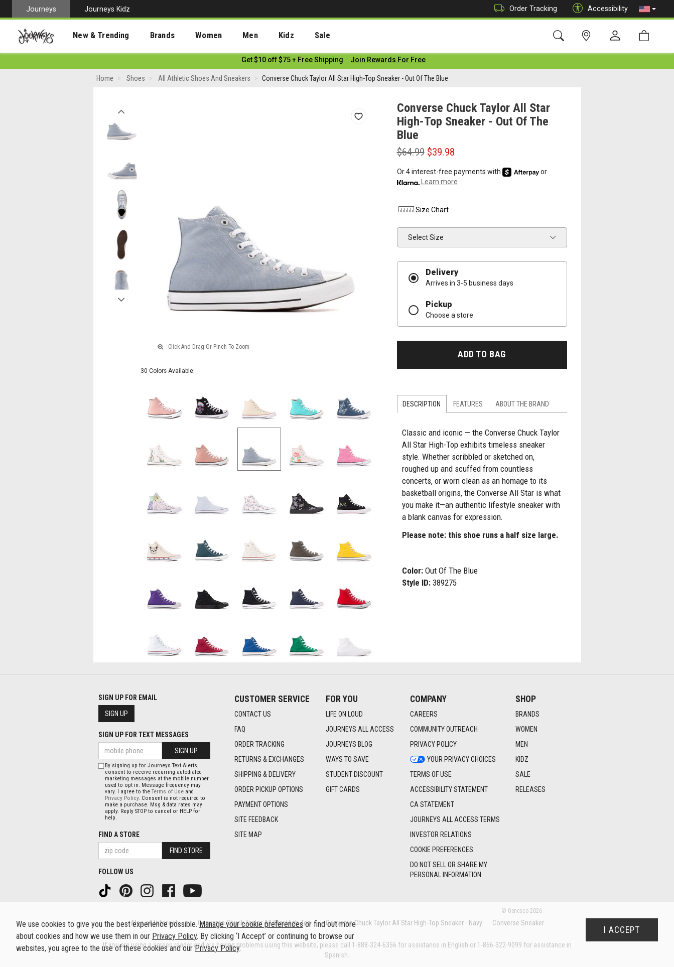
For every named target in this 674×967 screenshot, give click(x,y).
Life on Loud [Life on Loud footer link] (344, 714)
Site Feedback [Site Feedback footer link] (256, 819)
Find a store (119, 835)
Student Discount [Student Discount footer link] (354, 774)
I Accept (622, 930)
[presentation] (93, 35)
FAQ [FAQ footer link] (239, 729)
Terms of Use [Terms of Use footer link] (431, 774)
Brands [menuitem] (148, 35)
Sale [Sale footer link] (522, 774)
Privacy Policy (122, 798)
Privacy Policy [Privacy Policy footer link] (433, 744)
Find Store (186, 851)
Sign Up (116, 714)
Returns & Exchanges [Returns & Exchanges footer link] (269, 759)
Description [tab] (421, 404)
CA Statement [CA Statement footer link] (432, 804)
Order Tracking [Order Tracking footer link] (259, 744)
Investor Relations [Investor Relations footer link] (441, 835)
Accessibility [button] (598, 9)
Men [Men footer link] (521, 744)
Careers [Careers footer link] (424, 714)
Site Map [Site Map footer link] (248, 835)
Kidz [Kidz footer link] (521, 759)
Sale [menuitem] (290, 35)
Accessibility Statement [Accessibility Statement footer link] (449, 789)
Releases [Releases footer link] (530, 789)
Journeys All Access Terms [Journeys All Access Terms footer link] (455, 819)
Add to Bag (481, 355)
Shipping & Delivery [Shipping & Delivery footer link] (265, 774)
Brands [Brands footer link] (527, 714)
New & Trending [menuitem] (92, 35)
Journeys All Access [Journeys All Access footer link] (360, 729)
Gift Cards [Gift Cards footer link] (343, 789)
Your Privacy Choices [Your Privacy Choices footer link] (453, 759)
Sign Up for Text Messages (143, 735)
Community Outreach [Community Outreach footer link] (444, 729)
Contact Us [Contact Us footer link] (252, 714)
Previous (121, 109)
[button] (647, 9)
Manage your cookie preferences (251, 924)
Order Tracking (523, 9)
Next (121, 297)
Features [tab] (468, 404)
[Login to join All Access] (292, 60)
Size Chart (423, 210)
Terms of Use (168, 791)
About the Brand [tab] (522, 404)
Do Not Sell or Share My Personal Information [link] (448, 870)
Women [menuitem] (189, 35)
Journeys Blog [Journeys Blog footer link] (349, 744)
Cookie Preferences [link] (441, 850)
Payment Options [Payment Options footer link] (261, 804)
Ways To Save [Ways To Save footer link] (347, 759)
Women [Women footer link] (526, 729)
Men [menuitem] (225, 35)
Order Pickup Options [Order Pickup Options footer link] (268, 789)
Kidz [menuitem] (258, 35)
